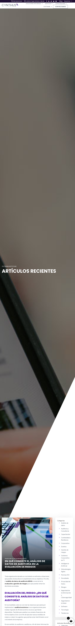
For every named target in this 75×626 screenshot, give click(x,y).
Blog (60, 1)
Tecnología (65, 610)
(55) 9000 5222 (17, 1)
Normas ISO (65, 575)
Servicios (49, 4)
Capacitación (61, 4)
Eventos (64, 546)
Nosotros (68, 1)
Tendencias (65, 613)
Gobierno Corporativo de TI (65, 558)
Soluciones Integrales (34, 4)
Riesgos (63, 587)
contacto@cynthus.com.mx (35, 1)
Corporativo (65, 543)
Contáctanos (60, 7)
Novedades (65, 578)
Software (48, 7)
